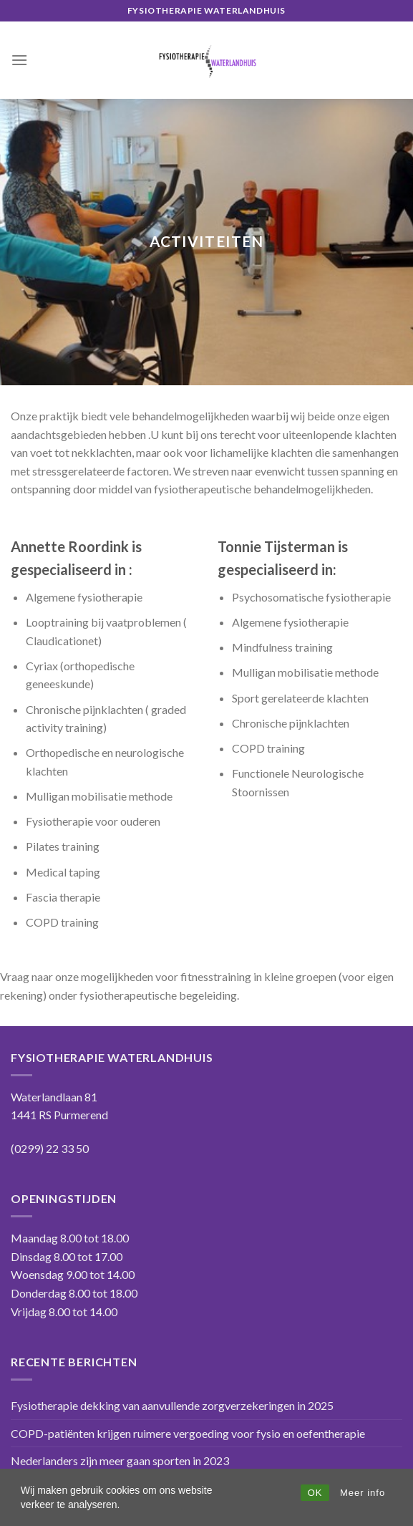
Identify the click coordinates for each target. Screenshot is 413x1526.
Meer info (362, 1492)
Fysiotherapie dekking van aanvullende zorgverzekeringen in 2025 (172, 1405)
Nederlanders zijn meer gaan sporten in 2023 (120, 1460)
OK (315, 1492)
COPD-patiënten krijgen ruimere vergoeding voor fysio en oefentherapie (188, 1433)
